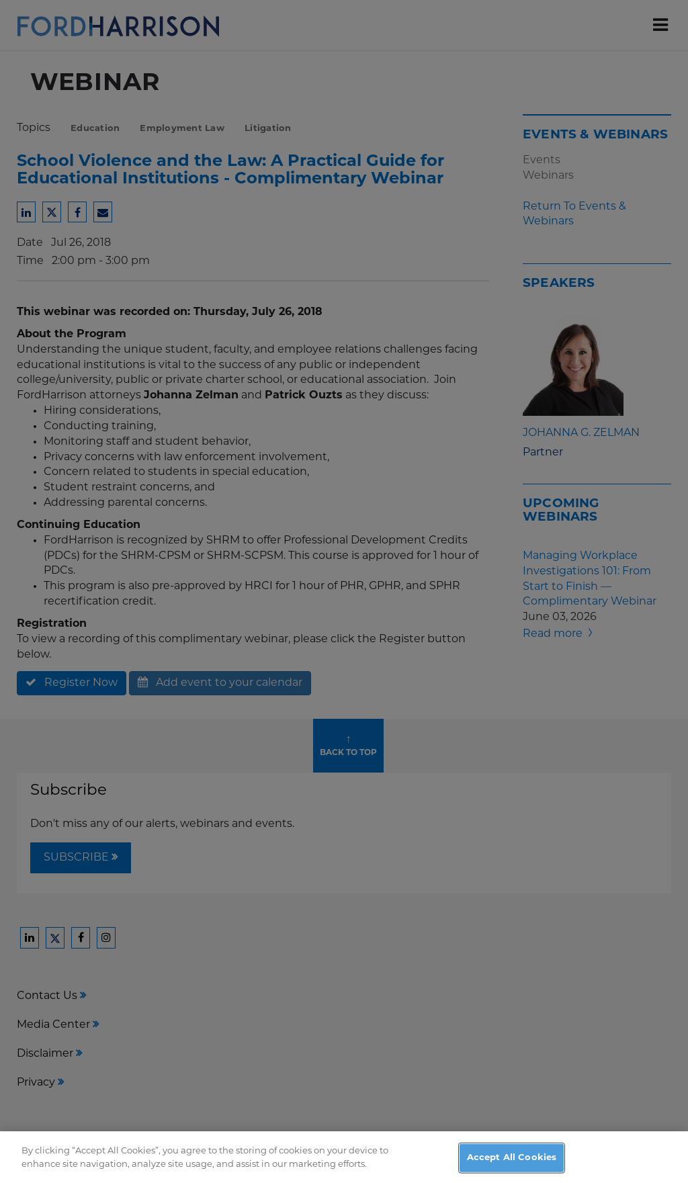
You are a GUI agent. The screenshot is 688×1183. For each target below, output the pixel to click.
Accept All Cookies (511, 1164)
